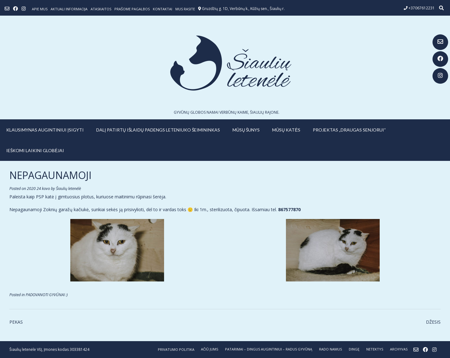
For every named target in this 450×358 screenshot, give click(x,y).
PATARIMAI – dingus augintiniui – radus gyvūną (268, 349)
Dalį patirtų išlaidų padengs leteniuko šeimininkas (158, 129)
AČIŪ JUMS (209, 349)
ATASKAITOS (101, 9)
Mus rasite (185, 9)
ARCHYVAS (399, 349)
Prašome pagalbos (132, 9)
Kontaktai (162, 9)
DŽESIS (433, 322)
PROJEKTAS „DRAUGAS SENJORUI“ (349, 129)
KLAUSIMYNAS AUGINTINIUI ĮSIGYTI (45, 129)
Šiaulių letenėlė (68, 188)
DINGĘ (354, 349)
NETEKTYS (374, 349)
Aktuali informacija (69, 9)
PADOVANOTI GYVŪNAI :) (47, 294)
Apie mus (40, 9)
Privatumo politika (176, 349)
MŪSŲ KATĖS (286, 129)
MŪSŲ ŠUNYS (246, 129)
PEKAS (16, 322)
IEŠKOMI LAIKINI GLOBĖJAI (35, 150)
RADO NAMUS (330, 349)
